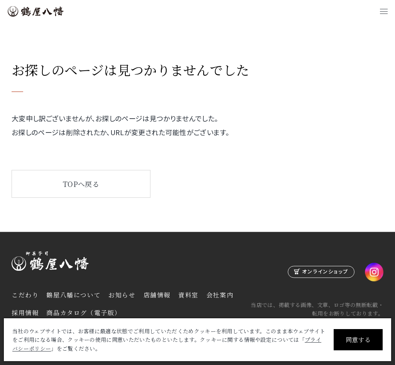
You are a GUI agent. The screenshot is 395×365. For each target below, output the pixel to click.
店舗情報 (156, 294)
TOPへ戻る (81, 184)
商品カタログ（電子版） (83, 312)
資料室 (188, 294)
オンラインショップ (325, 271)
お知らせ (121, 294)
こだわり (25, 294)
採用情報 (25, 312)
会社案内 (219, 294)
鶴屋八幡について (73, 294)
